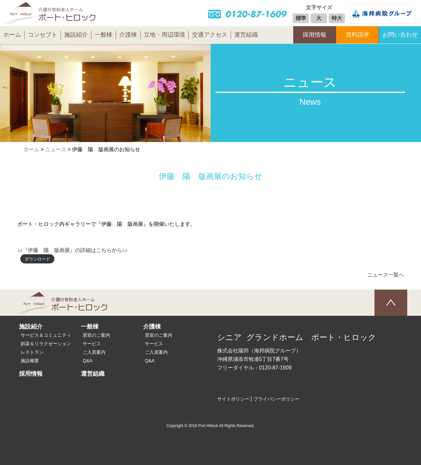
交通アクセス (209, 34)
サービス (92, 343)
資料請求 (357, 34)
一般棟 (103, 34)
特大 (337, 18)
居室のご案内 (96, 335)
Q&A (87, 360)
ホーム (12, 34)
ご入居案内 (94, 352)
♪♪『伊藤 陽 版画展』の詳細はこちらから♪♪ (72, 250)
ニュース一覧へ (385, 274)
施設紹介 (76, 34)
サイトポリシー (233, 399)
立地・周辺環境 (164, 34)
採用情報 (314, 34)
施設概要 (30, 360)
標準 (301, 18)
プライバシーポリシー (276, 399)
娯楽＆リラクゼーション (46, 343)
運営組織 (246, 34)
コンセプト (42, 34)
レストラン (32, 352)
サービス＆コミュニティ (46, 335)
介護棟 (128, 34)
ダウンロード (37, 258)
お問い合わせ (400, 34)
